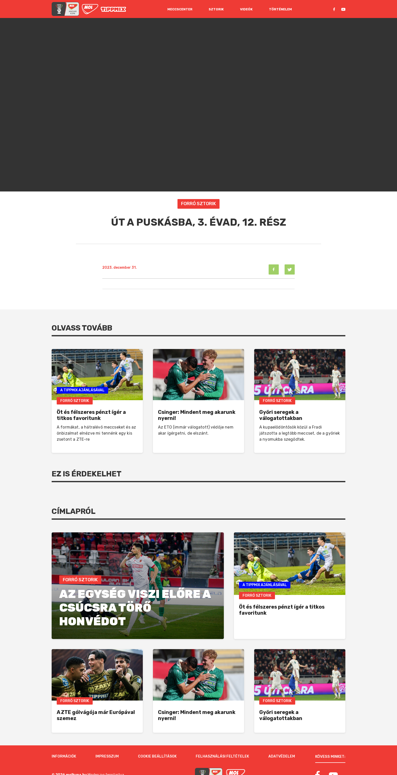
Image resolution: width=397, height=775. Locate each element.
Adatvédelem (281, 738)
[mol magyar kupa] (65, 9)
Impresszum (107, 738)
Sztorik (216, 9)
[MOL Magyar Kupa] (209, 757)
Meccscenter (179, 9)
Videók (246, 9)
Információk (64, 738)
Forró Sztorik (198, 203)
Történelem (280, 9)
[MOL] (90, 9)
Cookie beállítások (157, 738)
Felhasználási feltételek (222, 738)
